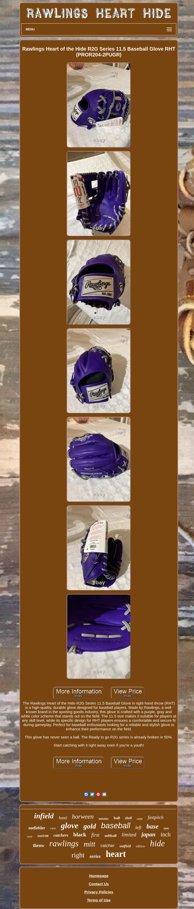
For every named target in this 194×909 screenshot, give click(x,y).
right (77, 855)
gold (89, 826)
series (95, 856)
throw (38, 845)
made (30, 836)
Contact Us (99, 884)
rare (53, 828)
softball (111, 836)
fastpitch (155, 817)
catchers (61, 835)
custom (42, 836)
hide (157, 843)
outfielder (36, 828)
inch (166, 834)
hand (63, 818)
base (153, 826)
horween (82, 816)
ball (117, 818)
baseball (115, 825)
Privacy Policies (98, 892)
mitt (89, 844)
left (138, 827)
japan (148, 834)
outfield (125, 846)
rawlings (64, 843)
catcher (108, 845)
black (79, 834)
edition (140, 846)
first (95, 835)
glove (69, 825)
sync (166, 828)
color (140, 818)
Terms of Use (99, 900)
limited (129, 835)
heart (116, 854)
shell (128, 818)
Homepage (99, 876)
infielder (104, 818)
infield (44, 816)
